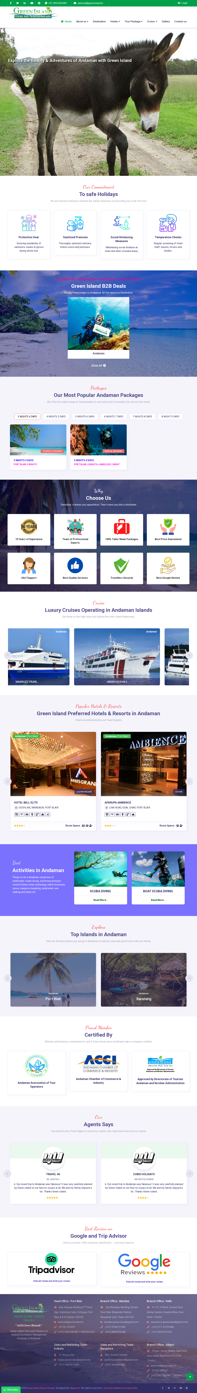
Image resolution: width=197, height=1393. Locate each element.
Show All (98, 365)
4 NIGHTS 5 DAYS (56, 416)
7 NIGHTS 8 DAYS (142, 416)
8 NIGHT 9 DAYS (170, 416)
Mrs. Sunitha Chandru (113, 1354)
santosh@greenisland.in (90, 3)
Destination (99, 21)
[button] (10, 102)
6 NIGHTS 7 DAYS (113, 416)
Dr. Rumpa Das (64, 1354)
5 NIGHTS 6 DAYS (84, 416)
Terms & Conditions (113, 1388)
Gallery (166, 21)
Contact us (180, 21)
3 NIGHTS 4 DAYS (27, 416)
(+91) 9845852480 (112, 1364)
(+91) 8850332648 (112, 1331)
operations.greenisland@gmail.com (167, 1322)
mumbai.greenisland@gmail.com (119, 1322)
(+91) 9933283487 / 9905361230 (74, 1331)
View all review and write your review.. (52, 1281)
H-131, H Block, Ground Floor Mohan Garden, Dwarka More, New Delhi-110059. (165, 1312)
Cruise (152, 21)
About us (82, 21)
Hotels (115, 21)
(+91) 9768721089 (112, 1327)
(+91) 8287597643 (159, 1331)
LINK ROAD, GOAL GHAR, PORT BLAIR (127, 807)
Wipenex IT (75, 1388)
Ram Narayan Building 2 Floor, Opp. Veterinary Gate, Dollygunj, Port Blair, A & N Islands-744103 (73, 1312)
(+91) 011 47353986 (160, 1327)
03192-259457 (64, 1327)
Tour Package (134, 21)
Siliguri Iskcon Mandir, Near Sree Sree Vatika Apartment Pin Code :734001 (167, 1355)
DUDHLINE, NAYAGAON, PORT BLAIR (36, 807)
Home (66, 21)
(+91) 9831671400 (66, 1364)
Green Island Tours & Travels (41, 1388)
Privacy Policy (131, 1388)
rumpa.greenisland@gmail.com (72, 1359)
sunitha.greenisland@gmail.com (119, 1359)
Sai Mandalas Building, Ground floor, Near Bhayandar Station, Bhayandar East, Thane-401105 (119, 1312)
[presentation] (8, 655)
